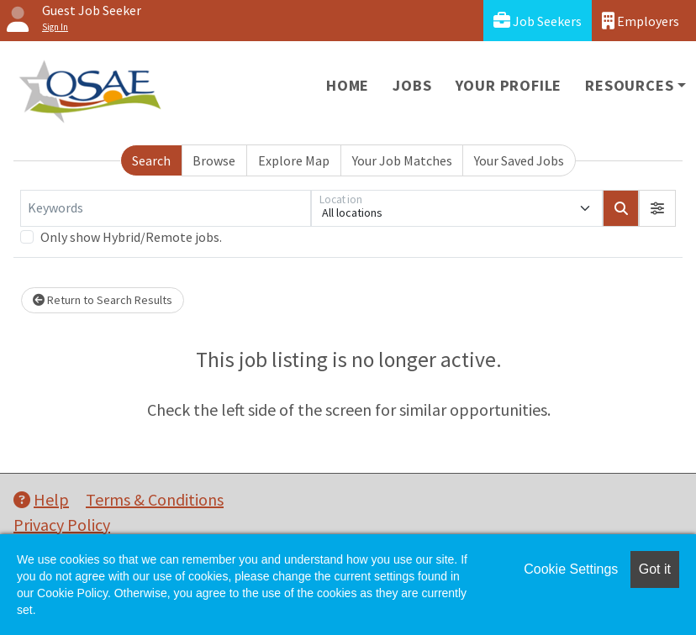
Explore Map (294, 160)
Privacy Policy (61, 524)
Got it (655, 569)
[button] (657, 208)
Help (41, 499)
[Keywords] (165, 208)
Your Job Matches (402, 160)
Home (347, 85)
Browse (213, 160)
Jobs (412, 85)
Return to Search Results (102, 299)
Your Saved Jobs (519, 160)
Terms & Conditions (155, 499)
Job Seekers (537, 20)
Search (151, 160)
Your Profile (509, 85)
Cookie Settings (571, 569)
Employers (640, 20)
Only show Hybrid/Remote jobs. (131, 236)
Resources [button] (629, 85)
